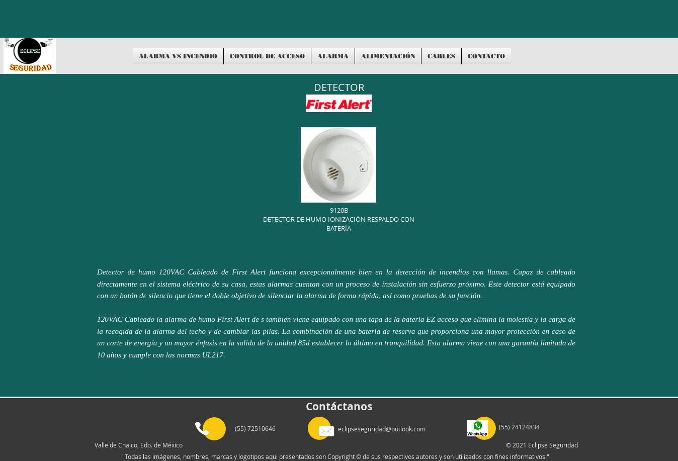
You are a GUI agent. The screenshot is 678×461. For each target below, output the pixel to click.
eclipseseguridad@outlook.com (382, 429)
